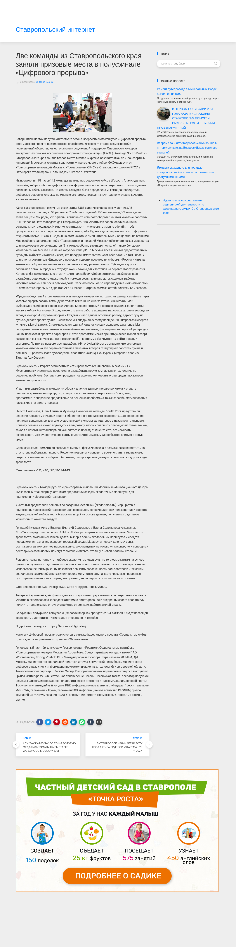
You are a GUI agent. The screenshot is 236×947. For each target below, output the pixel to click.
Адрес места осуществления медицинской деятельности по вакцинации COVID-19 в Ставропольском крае (190, 206)
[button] (39, 722)
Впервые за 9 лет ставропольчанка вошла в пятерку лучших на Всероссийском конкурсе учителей (187, 148)
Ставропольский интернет (55, 30)
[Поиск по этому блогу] (188, 63)
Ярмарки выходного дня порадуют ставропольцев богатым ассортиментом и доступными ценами (185, 172)
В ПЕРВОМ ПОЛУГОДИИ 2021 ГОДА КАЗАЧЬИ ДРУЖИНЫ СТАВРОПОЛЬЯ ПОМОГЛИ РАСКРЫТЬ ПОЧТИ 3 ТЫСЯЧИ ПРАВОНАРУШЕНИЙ (186, 118)
